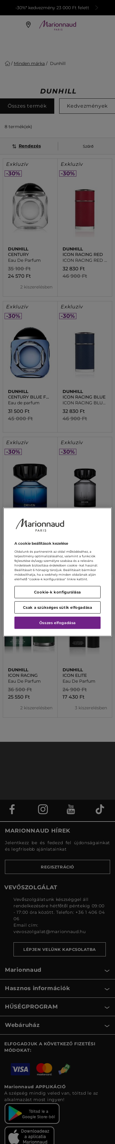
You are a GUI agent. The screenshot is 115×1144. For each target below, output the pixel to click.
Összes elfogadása (57, 622)
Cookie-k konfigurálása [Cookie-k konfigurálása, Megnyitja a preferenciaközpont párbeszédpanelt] (57, 591)
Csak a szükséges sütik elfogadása (57, 607)
